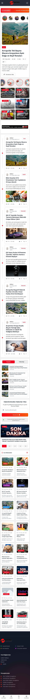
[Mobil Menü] (2, 3)
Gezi (4, 47)
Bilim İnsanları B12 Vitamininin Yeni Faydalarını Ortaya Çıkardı (16, 180)
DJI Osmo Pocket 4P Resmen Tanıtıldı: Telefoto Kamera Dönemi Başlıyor (16, 254)
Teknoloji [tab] (21, 362)
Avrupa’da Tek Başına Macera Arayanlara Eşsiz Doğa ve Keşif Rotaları (13, 53)
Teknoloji (5, 100)
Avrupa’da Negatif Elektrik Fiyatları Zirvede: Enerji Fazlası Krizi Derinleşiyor (15, 292)
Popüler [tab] (8, 362)
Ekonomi (23, 285)
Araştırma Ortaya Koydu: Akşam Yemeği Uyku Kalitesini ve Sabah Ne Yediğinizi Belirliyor (15, 329)
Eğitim (19, 100)
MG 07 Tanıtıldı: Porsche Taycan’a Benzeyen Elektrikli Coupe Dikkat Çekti (16, 217)
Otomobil (5, 90)
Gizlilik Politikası (5, 658)
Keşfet (3, 664)
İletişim (2, 662)
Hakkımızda (4, 660)
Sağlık (19, 90)
